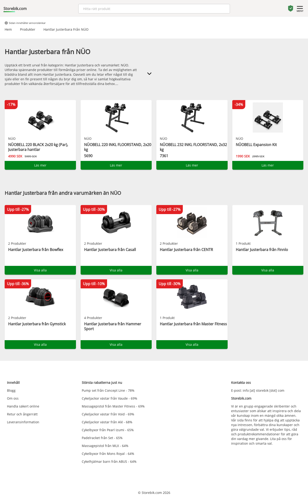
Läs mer (40, 165)
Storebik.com (15, 8)
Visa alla (40, 270)
